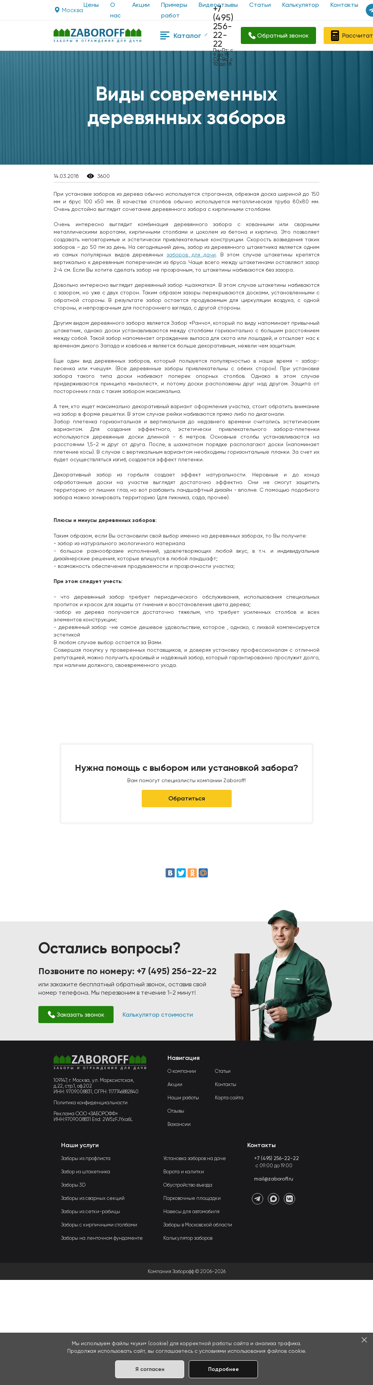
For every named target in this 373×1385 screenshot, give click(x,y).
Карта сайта (229, 1097)
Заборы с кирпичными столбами (99, 1225)
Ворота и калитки (183, 1171)
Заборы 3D (73, 1185)
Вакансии (179, 1124)
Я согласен (149, 1369)
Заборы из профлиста (86, 1158)
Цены (91, 4)
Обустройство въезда (187, 1185)
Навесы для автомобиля (191, 1211)
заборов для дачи (191, 255)
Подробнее (223, 1369)
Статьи (223, 1071)
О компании (182, 1071)
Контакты (225, 1084)
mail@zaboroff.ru (273, 1179)
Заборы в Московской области (197, 1225)
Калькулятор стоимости (158, 1014)
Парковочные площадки (192, 1198)
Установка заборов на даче (194, 1158)
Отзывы (176, 1111)
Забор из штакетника (85, 1171)
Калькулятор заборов (187, 1238)
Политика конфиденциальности (91, 1102)
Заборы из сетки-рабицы (90, 1211)
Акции (141, 4)
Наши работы (183, 1097)
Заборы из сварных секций (93, 1198)
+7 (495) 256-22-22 (223, 26)
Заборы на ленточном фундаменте (102, 1238)
